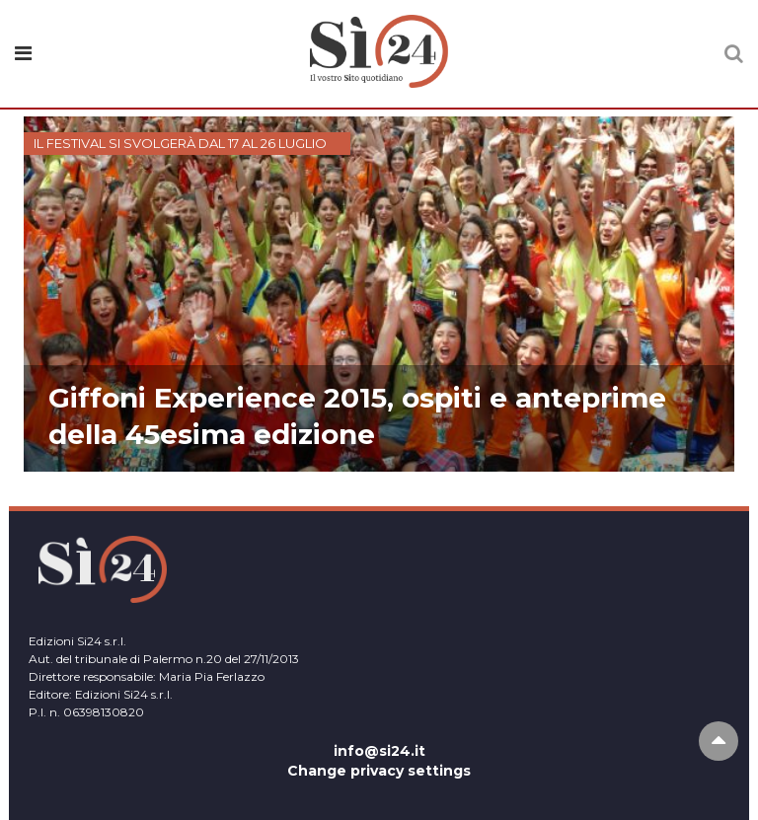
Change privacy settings (379, 771)
